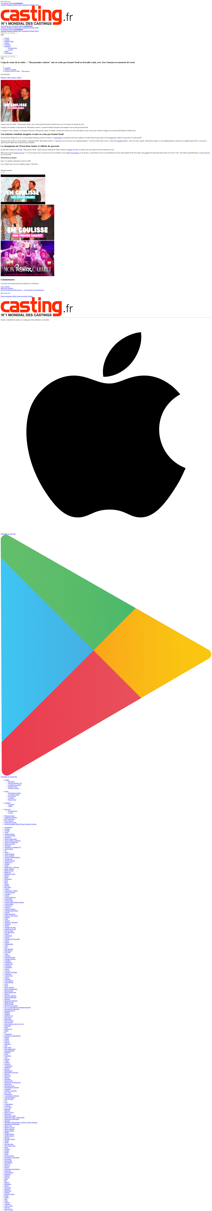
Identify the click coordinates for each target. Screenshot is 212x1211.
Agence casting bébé (10, 839)
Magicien (7, 1111)
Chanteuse (7, 924)
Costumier (7, 979)
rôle (206, 153)
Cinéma (6, 942)
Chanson (7, 917)
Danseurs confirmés (10, 996)
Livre (6, 1102)
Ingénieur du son (9, 1086)
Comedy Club (8, 964)
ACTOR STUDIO (9, 835)
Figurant (6, 1042)
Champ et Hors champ (11, 915)
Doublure (7, 1012)
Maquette (7, 1121)
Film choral (7, 1047)
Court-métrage (8, 981)
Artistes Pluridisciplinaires (12, 857)
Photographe (8, 1161)
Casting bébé (8, 899)
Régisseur (7, 1189)
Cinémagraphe (8, 944)
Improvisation (8, 1081)
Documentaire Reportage (11, 1009)
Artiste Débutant (9, 854)
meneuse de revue (19, 153)
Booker (6, 884)
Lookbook (7, 1106)
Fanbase (6, 1037)
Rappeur (6, 1182)
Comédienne (8, 962)
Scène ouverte (8, 1206)
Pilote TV (7, 1164)
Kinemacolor (8, 1094)
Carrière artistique (9, 892)
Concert (6, 969)
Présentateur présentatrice (12, 1169)
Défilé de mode (9, 1002)
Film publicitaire (9, 1051)
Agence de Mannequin (11, 842)
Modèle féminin (9, 1134)
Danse (6, 986)
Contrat (6, 977)
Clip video (7, 952)
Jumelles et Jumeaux (10, 1091)
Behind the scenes (9, 874)
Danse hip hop (8, 991)
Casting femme (8, 904)
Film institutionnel (9, 1049)
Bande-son (7, 872)
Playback (7, 1166)
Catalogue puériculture (11, 910)
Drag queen (7, 1017)
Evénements (8, 1034)
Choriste (6, 937)
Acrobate (7, 829)
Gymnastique (8, 1066)
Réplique (7, 1192)
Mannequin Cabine (10, 1116)
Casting (6, 895)
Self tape (7, 1207)
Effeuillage (7, 1026)
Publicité (7, 1176)
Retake (6, 1196)
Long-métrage (8, 1104)
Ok (2, 34)
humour (70, 149)
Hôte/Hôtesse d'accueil (11, 1072)
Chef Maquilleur (9, 932)
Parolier (6, 1151)
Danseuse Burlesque (10, 997)
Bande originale (9, 869)
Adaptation (7, 837)
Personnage (7, 1159)
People (6, 1154)
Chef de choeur (9, 931)
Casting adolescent (10, 897)
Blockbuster (8, 879)
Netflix (6, 1142)
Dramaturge (7, 1019)
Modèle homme (9, 1136)
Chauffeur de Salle (10, 927)
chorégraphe (57, 137)
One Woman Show (10, 1146)
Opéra (6, 1147)
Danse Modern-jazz (10, 992)
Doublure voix (8, 1016)
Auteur (6, 865)
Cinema (6, 941)
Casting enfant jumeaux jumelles (14, 902)
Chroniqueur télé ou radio (12, 939)
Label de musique (9, 1097)
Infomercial (7, 1084)
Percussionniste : (9, 1156)
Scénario (7, 1202)
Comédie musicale (9, 959)
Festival (6, 1041)
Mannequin (7, 1114)
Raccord (6, 1177)
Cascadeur (7, 894)
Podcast (6, 1167)
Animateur (7, 845)
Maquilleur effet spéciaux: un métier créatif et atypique (21, 1122)
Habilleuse (7, 1067)
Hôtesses (7, 1074)
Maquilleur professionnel (11, 1124)
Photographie (8, 1162)
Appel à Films (8, 849)
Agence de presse (9, 844)
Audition (7, 864)
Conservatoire (8, 976)
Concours (7, 971)
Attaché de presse (9, 860)
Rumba (6, 1197)
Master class (8, 1126)
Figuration (7, 1044)
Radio (6, 1179)
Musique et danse (9, 1139)
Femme (6, 1039)
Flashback (7, 1052)
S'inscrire (16, 3)
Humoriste (7, 1076)
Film (5, 1046)
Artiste (6, 852)
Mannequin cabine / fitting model (14, 1117)
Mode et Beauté (9, 1131)
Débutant (7, 999)
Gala (5, 1057)
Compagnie (7, 966)
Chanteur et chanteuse (11, 922)
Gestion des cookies (10, 822)
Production (7, 1171)
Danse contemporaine (10, 989)
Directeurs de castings (11, 1006)
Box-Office (7, 887)
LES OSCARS (8, 1099)
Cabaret (6, 889)
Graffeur (7, 1062)
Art (5, 850)
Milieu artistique (9, 1129)
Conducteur (7, 974)
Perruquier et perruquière (11, 1157)
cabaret (111, 137)
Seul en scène (8, 1209)
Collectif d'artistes (9, 957)
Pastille (6, 1152)
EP (5, 1032)
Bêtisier (6, 875)
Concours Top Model (10, 972)
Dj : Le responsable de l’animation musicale (17, 1007)
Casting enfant (8, 900)
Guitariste (7, 1064)
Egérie (6, 1027)
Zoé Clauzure (75, 153)
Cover (6, 984)
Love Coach (8, 1107)
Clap (5, 947)
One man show (8, 1144)
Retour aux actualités (7, 288)
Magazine (7, 1109)
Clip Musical (8, 951)
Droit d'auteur (8, 1022)
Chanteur (7, 920)
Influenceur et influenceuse (12, 1082)
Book (6, 880)
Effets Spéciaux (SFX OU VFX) (14, 1024)
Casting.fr (7, 907)
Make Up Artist (9, 1112)
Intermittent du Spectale (11, 1087)
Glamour (7, 1059)
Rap (5, 1181)
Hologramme (8, 1071)
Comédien (7, 961)
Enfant (6, 1031)
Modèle (6, 1132)
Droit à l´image (9, 1021)
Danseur (6, 994)
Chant (6, 919)
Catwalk (6, 912)
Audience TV (8, 862)
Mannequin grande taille (11, 1119)
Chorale (6, 934)
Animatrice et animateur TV (12, 847)
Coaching (7, 956)
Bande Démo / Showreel (11, 867)
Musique (7, 1137)
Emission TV (8, 1029)
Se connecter (5, 3)
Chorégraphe (8, 936)
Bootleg (6, 885)
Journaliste (7, 1089)
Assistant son (8, 859)
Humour (6, 1077)
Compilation (8, 967)
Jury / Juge (7, 1092)
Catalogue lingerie (9, 909)
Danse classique (9, 987)
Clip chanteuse (8, 949)
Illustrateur (7, 1079)
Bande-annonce (9, 870)
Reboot (6, 1186)
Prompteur (7, 1174)
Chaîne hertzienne (9, 914)
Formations (7, 1056)
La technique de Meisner (11, 1096)
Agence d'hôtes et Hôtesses (12, 840)
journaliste (120, 141)
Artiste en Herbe (9, 855)
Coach (6, 954)
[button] (1, 172)
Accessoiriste (8, 827)
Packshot (7, 1149)
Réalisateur (7, 1184)
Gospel (6, 1061)
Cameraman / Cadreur (11, 890)
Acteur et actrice (9, 834)
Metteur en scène (9, 1127)
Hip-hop (6, 1069)
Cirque (6, 946)
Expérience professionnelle (12, 1036)
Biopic (6, 877)
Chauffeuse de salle (10, 929)
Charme (6, 926)
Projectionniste (8, 1172)
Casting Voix (8, 905)
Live (5, 1101)
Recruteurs (7, 1187)
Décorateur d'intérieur (10, 1001)
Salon (6, 1201)
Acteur (6, 832)
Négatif (6, 1141)
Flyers (6, 1054)
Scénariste (7, 1204)
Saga (5, 1199)
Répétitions (7, 1191)
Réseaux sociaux (9, 1194)
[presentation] (1, 174)
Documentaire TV (9, 1011)
